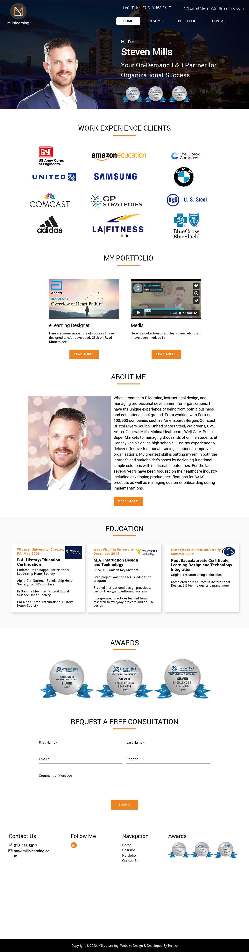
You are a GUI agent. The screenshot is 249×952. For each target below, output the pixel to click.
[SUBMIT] (124, 805)
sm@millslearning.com (225, 8)
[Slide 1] (122, 235)
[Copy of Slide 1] (127, 235)
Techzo (173, 945)
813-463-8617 (25, 845)
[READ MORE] (84, 354)
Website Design (131, 945)
